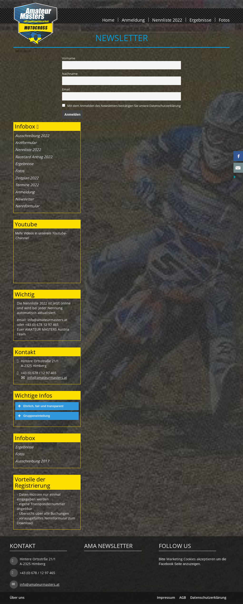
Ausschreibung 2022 (32, 135)
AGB (182, 597)
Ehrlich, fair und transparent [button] (40, 406)
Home (108, 20)
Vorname (68, 58)
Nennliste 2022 (167, 20)
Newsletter (24, 199)
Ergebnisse (200, 20)
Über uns (17, 597)
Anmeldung (133, 20)
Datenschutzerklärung (208, 597)
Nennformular (27, 206)
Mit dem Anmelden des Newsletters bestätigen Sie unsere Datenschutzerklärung (124, 106)
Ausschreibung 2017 (32, 461)
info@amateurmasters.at (47, 377)
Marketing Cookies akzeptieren (190, 559)
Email (66, 89)
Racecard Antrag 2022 (33, 156)
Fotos (224, 20)
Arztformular (26, 142)
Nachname (70, 74)
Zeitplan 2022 (27, 178)
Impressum (166, 597)
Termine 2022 (27, 184)
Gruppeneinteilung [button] (33, 416)
